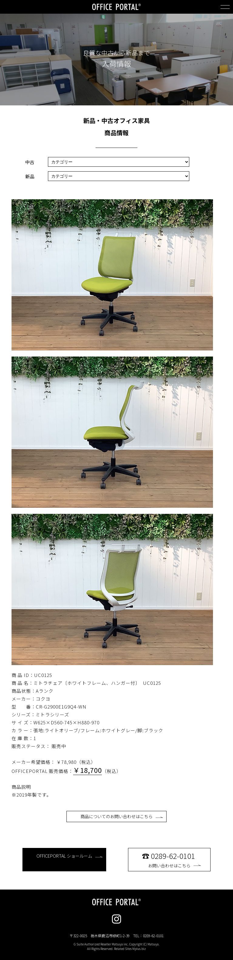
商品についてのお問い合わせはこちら (121, 816)
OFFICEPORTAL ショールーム (69, 856)
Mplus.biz (139, 948)
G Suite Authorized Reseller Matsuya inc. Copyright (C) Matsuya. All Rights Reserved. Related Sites (117, 946)
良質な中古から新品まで (116, 53)
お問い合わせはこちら (174, 859)
